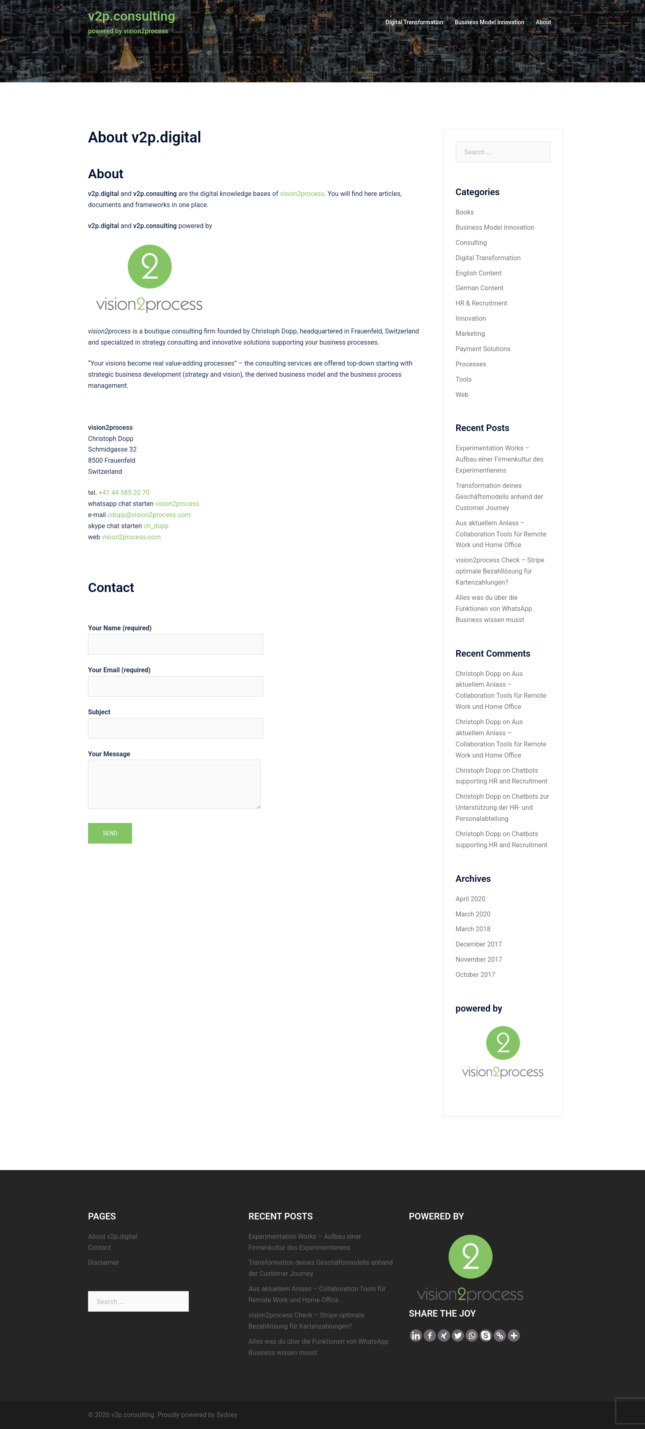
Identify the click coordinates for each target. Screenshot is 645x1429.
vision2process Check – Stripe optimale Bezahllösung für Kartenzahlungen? (500, 571)
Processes (471, 364)
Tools (464, 379)
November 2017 (479, 959)
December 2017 (479, 944)
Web (462, 395)
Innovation (471, 318)
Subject (175, 720)
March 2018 (473, 929)
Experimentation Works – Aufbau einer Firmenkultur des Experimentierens (500, 459)
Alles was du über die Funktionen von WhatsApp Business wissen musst (494, 609)
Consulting (471, 243)
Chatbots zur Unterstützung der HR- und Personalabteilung (502, 808)
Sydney (226, 1415)
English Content (479, 273)
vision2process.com (131, 537)
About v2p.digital (112, 1236)
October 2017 (475, 975)
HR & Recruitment (482, 303)
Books (465, 212)
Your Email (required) (175, 678)
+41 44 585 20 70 (124, 493)
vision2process (302, 194)
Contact (99, 1248)
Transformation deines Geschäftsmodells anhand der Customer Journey (499, 497)
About (543, 22)
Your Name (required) (175, 636)
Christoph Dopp (478, 674)
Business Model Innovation (489, 22)
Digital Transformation (414, 22)
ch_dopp (156, 526)
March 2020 (473, 914)
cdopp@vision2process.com (148, 515)
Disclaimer (103, 1262)
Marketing (470, 334)
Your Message (174, 780)
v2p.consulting (131, 16)
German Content (480, 288)
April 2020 (471, 899)
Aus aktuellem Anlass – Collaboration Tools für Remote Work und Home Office (501, 534)
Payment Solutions (483, 349)
